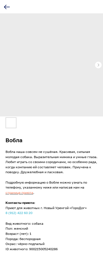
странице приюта (19, 192)
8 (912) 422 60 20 (18, 213)
